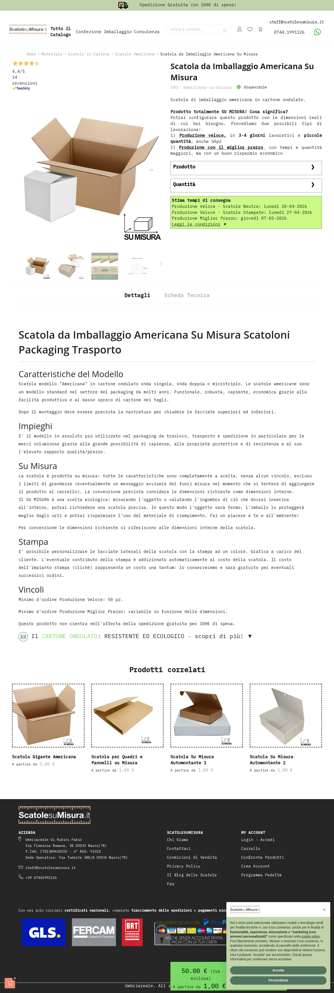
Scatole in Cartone (89, 54)
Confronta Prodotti (262, 857)
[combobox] (198, 29)
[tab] (137, 295)
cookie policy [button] (310, 936)
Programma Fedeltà (261, 874)
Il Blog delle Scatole (192, 874)
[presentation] (151, 170)
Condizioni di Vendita (192, 857)
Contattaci (179, 848)
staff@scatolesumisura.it (51, 867)
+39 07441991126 (41, 877)
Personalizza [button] (278, 980)
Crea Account (255, 866)
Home (31, 54)
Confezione (88, 31)
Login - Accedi (258, 839)
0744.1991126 (289, 32)
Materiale (52, 54)
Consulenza (147, 31)
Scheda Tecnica (187, 295)
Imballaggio (118, 31)
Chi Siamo (177, 839)
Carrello (250, 848)
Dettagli (137, 295)
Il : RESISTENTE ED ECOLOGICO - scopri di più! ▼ (136, 636)
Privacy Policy (183, 866)
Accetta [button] (278, 970)
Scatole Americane (135, 54)
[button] (324, 909)
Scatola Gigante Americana (44, 757)
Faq (170, 883)
